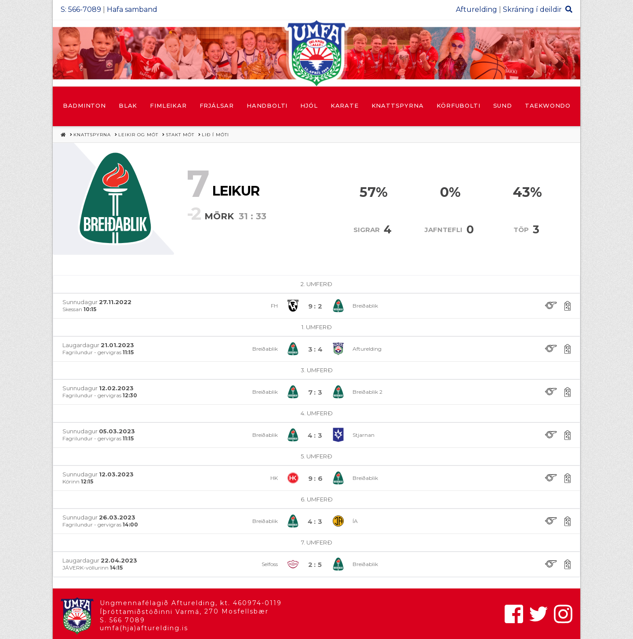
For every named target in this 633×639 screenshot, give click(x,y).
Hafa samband (132, 9)
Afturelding (476, 9)
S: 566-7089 (81, 9)
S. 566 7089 (122, 620)
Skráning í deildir (532, 9)
